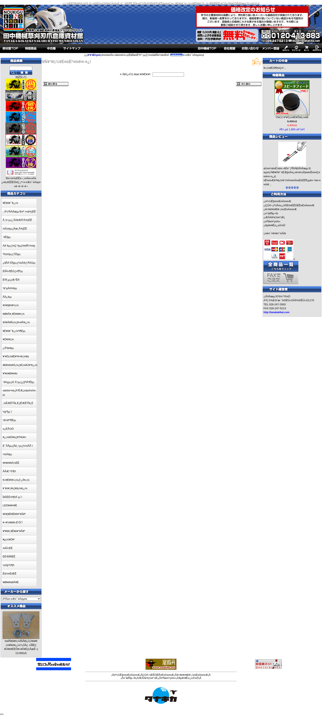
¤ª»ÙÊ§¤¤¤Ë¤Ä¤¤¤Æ (278, 201)
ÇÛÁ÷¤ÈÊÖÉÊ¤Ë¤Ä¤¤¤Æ (158, 674)
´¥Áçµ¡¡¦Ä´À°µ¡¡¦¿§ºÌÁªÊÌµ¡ (18, 382)
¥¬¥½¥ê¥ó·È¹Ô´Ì (12, 522)
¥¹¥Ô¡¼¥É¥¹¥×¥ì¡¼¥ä (16, 356)
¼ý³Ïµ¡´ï (7, 411)
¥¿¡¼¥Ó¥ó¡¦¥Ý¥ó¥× (14, 437)
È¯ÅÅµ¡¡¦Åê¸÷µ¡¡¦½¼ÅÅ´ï (18, 445)
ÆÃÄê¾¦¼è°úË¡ (275, 217)
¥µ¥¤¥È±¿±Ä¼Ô (275, 225)
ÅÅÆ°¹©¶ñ (9, 471)
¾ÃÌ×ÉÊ (8, 548)
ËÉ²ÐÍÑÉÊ (9, 556)
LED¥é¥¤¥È (10, 505)
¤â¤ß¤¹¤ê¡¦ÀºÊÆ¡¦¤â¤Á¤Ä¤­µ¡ (19, 392)
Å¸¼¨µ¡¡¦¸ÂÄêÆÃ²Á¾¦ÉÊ (17, 219)
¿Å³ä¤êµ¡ (8, 348)
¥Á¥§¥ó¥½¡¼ (11, 305)
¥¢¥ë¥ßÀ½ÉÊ (11, 462)
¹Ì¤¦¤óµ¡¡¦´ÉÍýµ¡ (12, 254)
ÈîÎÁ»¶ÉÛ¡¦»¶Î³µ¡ (13, 271)
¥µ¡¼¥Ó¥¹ (9, 539)
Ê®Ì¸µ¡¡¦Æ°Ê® (11, 279)
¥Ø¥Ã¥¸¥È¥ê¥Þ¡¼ (13, 313)
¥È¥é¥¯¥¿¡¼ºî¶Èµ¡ (14, 330)
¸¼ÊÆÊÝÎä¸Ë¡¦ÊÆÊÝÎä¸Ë (18, 403)
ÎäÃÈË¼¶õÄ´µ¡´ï (12, 496)
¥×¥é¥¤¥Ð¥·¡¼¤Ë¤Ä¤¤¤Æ (281, 209)
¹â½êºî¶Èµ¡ (9, 420)
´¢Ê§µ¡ (7, 237)
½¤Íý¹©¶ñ (8, 565)
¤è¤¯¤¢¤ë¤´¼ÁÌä (275, 233)
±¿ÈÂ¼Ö (8, 428)
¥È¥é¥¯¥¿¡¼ (10, 202)
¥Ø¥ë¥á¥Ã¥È (11, 582)
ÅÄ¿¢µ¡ (7, 296)
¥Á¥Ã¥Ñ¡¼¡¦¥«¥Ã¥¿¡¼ (16, 322)
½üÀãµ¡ (7, 454)
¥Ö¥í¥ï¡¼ (8, 339)
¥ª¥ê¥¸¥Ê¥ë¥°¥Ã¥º (14, 531)
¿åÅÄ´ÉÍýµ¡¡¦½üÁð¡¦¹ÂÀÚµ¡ (19, 262)
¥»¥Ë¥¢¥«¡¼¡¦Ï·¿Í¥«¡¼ (16, 479)
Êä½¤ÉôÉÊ (9, 573)
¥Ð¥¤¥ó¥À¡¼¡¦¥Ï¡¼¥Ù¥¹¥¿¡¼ (20, 365)
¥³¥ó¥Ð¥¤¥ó (10, 373)
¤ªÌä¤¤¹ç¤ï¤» (272, 221)
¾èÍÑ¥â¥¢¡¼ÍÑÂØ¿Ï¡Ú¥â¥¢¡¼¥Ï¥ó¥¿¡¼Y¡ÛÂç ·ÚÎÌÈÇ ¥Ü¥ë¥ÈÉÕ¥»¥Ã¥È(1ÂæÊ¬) (21, 645)
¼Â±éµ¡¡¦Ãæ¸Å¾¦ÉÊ (15, 228)
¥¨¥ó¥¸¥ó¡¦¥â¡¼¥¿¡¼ (15, 488)
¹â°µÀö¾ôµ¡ (10, 288)
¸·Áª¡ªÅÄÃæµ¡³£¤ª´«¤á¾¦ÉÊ (19, 211)
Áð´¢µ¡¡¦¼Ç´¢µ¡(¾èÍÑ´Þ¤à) (19, 245)
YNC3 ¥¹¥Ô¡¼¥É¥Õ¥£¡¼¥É (292, 117)
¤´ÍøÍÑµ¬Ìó (271, 213)
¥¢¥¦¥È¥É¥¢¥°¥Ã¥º (14, 514)
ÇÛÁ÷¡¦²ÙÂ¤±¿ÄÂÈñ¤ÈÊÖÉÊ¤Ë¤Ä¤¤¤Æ (289, 205)
